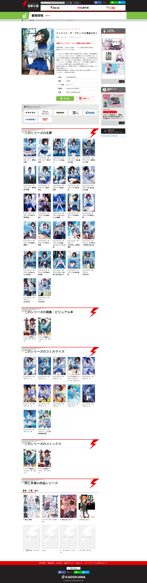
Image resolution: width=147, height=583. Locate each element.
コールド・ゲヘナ (85, 550)
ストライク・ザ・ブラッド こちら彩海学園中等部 (44, 431)
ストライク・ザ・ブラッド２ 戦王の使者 (44, 160)
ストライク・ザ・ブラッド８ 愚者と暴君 (59, 188)
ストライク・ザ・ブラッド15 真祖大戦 (88, 215)
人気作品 (59, 563)
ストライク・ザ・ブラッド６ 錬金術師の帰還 (30, 187)
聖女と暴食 (28, 519)
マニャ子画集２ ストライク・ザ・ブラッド (44, 339)
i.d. (44, 550)
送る (115, 2)
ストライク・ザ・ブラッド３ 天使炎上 (59, 160)
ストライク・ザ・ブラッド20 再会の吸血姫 (44, 272)
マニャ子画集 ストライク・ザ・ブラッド (30, 339)
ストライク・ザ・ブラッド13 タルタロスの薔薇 (59, 215)
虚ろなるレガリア (67, 519)
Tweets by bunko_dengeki (109, 136)
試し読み (67, 98)
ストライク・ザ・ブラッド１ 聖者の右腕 (30, 160)
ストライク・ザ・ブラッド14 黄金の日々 (74, 215)
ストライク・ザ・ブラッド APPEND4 (30, 300)
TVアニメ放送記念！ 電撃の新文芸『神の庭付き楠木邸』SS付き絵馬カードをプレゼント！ (113, 116)
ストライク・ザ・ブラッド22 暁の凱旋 (74, 272)
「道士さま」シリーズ (32, 550)
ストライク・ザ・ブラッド (43, 20)
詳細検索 (76, 2)
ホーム (25, 20)
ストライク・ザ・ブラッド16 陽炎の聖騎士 (30, 243)
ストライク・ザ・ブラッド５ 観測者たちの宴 (88, 160)
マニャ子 (78, 37)
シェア (98, 2)
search (67, 2)
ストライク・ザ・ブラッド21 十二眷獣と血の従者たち (59, 272)
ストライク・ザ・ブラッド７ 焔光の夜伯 (44, 188)
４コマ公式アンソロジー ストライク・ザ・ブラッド (74, 379)
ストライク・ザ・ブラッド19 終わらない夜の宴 (30, 272)
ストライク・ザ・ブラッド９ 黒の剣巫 (74, 188)
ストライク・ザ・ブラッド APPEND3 (88, 272)
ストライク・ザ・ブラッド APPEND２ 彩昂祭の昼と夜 (88, 243)
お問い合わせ (73, 568)
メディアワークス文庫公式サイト (96, 563)
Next (113, 77)
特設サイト (87, 98)
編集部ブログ (69, 563)
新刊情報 (42, 563)
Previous (113, 36)
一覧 (122, 81)
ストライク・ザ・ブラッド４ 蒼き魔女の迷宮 (74, 160)
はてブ (122, 2)
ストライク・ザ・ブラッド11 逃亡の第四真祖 (30, 215)
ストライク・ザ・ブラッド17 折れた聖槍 (44, 243)
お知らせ (79, 563)
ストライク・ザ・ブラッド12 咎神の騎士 (44, 215)
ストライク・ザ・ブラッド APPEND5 (44, 300)
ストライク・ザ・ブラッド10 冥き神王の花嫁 (88, 188)
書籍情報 (31, 20)
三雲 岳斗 (63, 37)
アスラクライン (85, 519)
